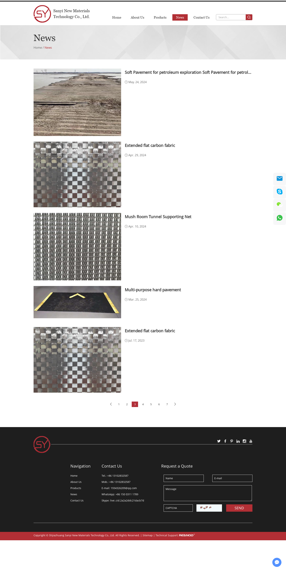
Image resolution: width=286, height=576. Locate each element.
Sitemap (148, 535)
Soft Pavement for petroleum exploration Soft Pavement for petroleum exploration (188, 72)
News (180, 17)
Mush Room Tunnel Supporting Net (158, 216)
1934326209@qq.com (169, 5)
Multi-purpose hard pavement (153, 289)
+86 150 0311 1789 (127, 494)
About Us (137, 17)
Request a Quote (177, 466)
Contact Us (202, 17)
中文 (249, 4)
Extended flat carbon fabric (150, 145)
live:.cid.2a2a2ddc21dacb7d (127, 500)
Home (116, 17)
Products (160, 17)
